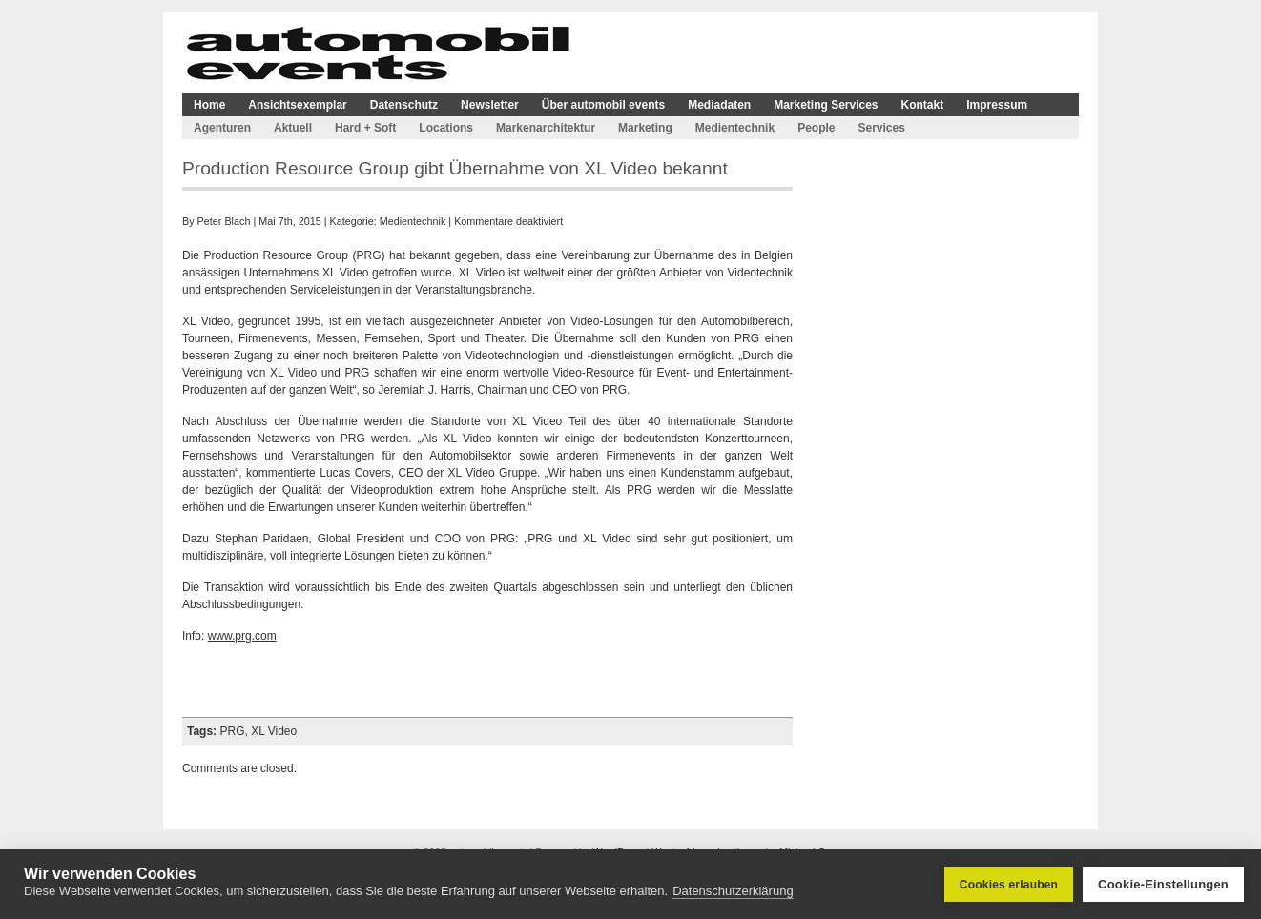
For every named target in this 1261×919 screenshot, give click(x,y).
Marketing (645, 127)
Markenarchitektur (545, 127)
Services (881, 127)
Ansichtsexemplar (297, 105)
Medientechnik (735, 127)
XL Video (274, 731)
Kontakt (922, 105)
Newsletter (490, 105)
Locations (446, 127)
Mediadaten (719, 105)
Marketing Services (826, 105)
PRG (231, 731)
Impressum (996, 105)
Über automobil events (603, 105)
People (816, 127)
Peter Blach (224, 221)
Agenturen (222, 127)
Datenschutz (404, 105)
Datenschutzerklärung (732, 891)
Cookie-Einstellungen (1163, 884)
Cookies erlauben (1009, 884)
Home (209, 105)
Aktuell (293, 127)
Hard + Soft (365, 127)
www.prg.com (242, 636)
